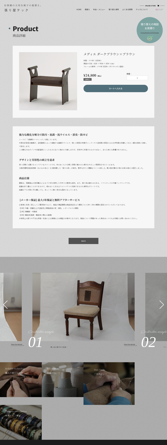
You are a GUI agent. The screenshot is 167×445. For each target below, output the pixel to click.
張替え (87, 9)
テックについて (142, 9)
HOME (78, 9)
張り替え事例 (114, 9)
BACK (83, 241)
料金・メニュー (99, 9)
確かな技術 (64, 410)
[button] (5, 304)
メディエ (87, 414)
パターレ (87, 410)
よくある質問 (127, 9)
